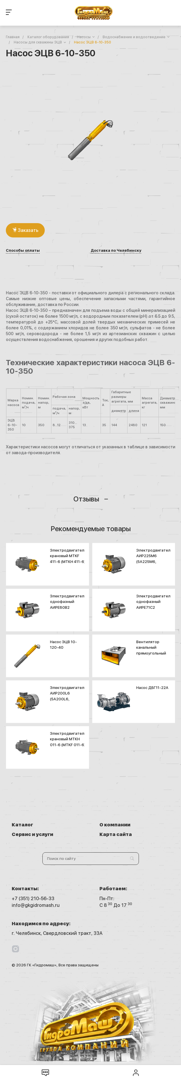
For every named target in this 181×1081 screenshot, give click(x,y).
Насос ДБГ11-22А (152, 687)
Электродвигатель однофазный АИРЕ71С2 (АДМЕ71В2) (154, 604)
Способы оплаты (23, 251)
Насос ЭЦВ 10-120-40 (63, 645)
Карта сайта (115, 834)
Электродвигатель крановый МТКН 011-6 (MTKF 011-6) (68, 739)
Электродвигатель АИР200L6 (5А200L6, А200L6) (68, 696)
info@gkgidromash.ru (36, 905)
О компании (114, 825)
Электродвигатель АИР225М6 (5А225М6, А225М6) (154, 559)
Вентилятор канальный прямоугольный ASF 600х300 (151, 650)
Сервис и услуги (32, 834)
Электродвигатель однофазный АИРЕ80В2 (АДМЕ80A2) (68, 604)
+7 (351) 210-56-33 (33, 898)
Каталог (22, 825)
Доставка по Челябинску (116, 251)
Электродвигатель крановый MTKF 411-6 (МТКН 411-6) (68, 556)
